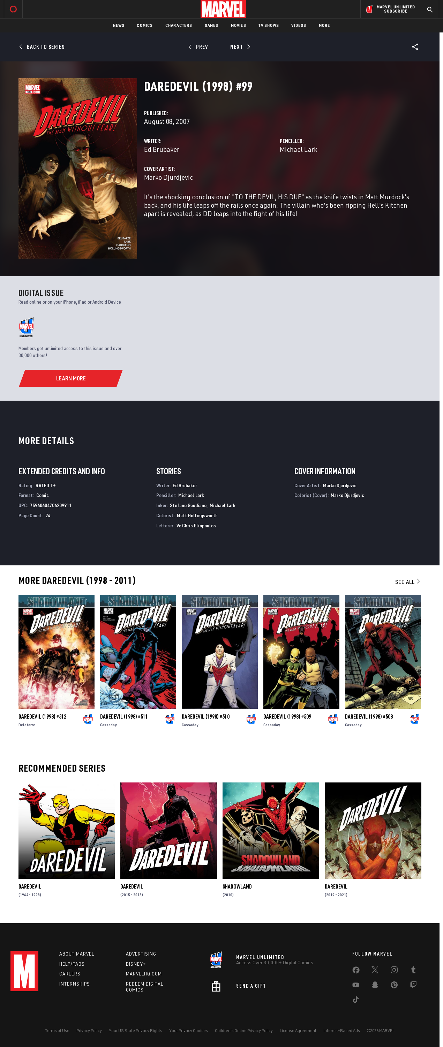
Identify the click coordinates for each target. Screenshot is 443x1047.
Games (211, 25)
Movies (238, 25)
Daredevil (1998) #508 (369, 716)
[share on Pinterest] (394, 986)
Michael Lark (298, 149)
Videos (298, 25)
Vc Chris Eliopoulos (196, 525)
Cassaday (108, 724)
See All (408, 581)
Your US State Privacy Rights (135, 1030)
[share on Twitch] (413, 986)
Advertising (141, 954)
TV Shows (268, 25)
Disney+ (136, 964)
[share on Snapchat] (374, 986)
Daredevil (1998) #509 (287, 716)
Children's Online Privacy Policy (244, 1030)
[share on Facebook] (356, 971)
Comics (144, 25)
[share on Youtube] (355, 986)
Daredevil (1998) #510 (206, 716)
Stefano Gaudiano (188, 505)
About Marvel (76, 954)
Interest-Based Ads (341, 1030)
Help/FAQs (72, 964)
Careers (70, 974)
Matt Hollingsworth (197, 515)
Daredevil (29, 886)
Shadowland (237, 886)
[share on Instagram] (394, 971)
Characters (178, 25)
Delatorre (26, 724)
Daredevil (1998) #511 (124, 716)
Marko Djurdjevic (168, 177)
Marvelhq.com (144, 974)
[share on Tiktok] (355, 1000)
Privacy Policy (89, 1030)
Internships (74, 984)
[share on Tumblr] (413, 971)
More (324, 25)
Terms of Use (57, 1030)
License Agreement (298, 1030)
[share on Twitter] (374, 971)
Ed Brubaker (161, 149)
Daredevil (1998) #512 (42, 716)
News (119, 25)
